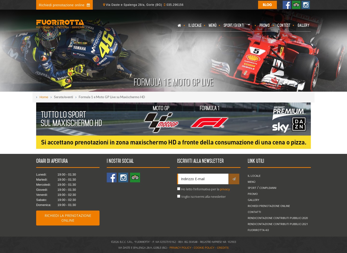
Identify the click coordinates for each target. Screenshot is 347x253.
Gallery (304, 25)
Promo (265, 25)
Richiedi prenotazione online (64, 5)
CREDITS (222, 247)
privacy (225, 189)
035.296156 (175, 5)
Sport (252, 188)
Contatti (254, 212)
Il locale (195, 25)
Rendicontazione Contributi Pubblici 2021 (278, 224)
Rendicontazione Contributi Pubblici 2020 (278, 218)
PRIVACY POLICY (180, 247)
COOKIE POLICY (204, 247)
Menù (213, 25)
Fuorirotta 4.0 (258, 230)
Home (44, 97)
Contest (284, 25)
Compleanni (267, 188)
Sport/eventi (236, 27)
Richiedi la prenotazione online (68, 218)
